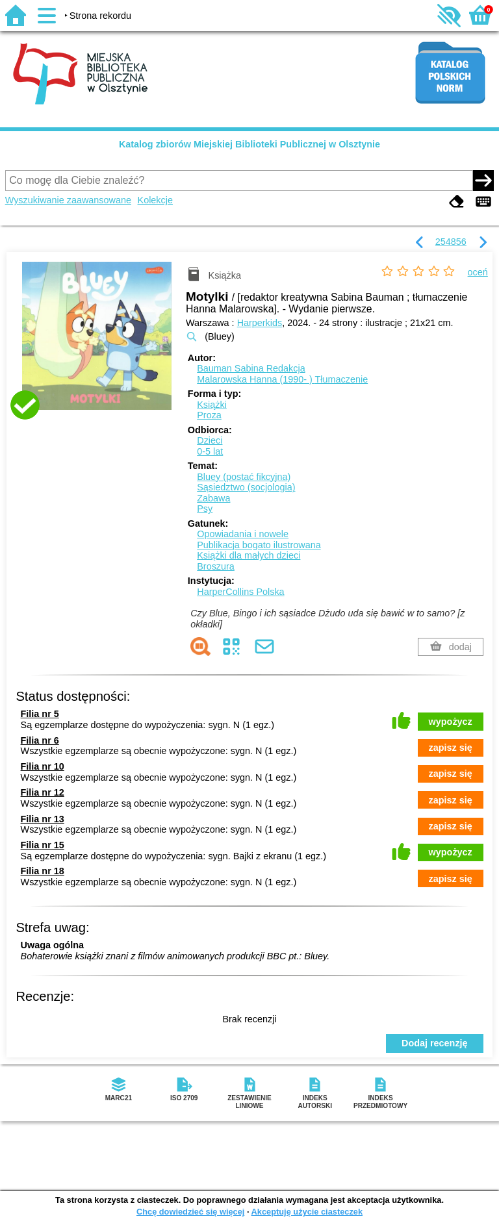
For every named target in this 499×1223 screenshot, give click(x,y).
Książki (212, 404)
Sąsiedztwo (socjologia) (246, 487)
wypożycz (450, 721)
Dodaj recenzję (435, 1043)
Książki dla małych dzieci (248, 555)
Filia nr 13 (42, 819)
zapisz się (450, 747)
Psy (204, 508)
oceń (478, 272)
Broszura (216, 566)
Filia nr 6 (40, 740)
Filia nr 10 (42, 766)
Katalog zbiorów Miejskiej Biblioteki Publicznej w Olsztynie (249, 144)
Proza (209, 415)
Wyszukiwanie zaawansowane (68, 200)
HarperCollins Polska (240, 591)
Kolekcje (155, 200)
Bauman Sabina (251, 368)
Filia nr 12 (42, 792)
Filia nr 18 (42, 871)
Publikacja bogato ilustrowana (258, 545)
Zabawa (213, 498)
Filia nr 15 (42, 845)
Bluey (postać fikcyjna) (243, 477)
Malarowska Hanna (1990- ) (282, 379)
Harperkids (260, 323)
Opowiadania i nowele (242, 534)
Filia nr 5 (40, 714)
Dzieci (209, 440)
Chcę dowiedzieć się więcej (190, 1212)
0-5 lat (210, 451)
